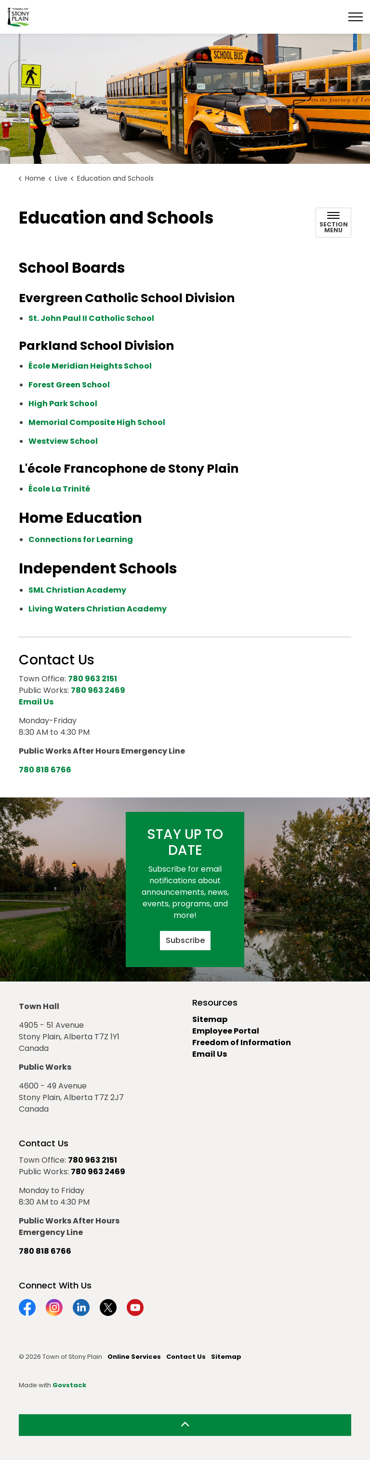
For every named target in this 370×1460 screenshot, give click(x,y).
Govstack (69, 1385)
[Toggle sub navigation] (333, 223)
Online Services (134, 1356)
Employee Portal (225, 1030)
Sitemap (209, 1019)
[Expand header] (355, 17)
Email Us (209, 1054)
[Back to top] (185, 1425)
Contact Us (186, 1356)
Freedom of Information (241, 1042)
